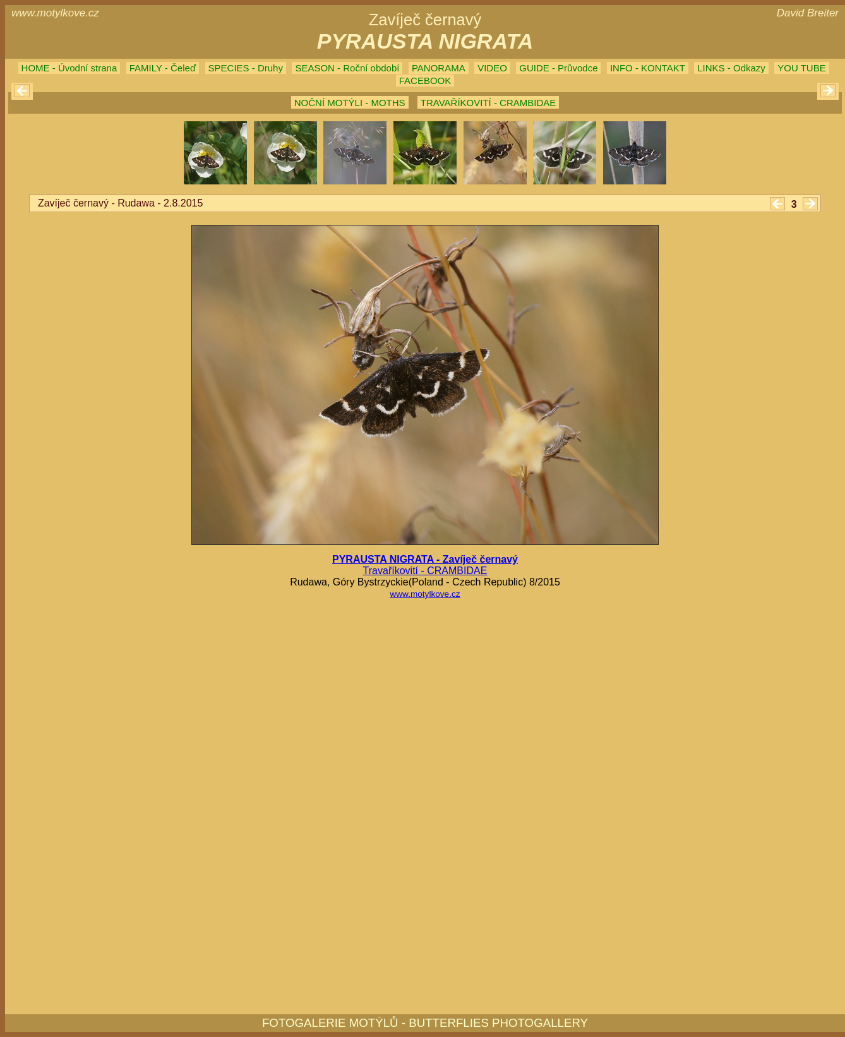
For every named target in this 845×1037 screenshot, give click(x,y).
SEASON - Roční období (347, 68)
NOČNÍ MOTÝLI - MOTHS (349, 102)
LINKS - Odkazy (731, 68)
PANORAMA (438, 68)
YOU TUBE (801, 68)
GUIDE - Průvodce (558, 68)
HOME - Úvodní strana (69, 68)
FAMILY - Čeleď (162, 68)
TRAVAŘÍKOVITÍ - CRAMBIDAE (488, 102)
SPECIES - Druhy (245, 68)
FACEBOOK (425, 80)
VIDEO (492, 68)
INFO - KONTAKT (647, 68)
